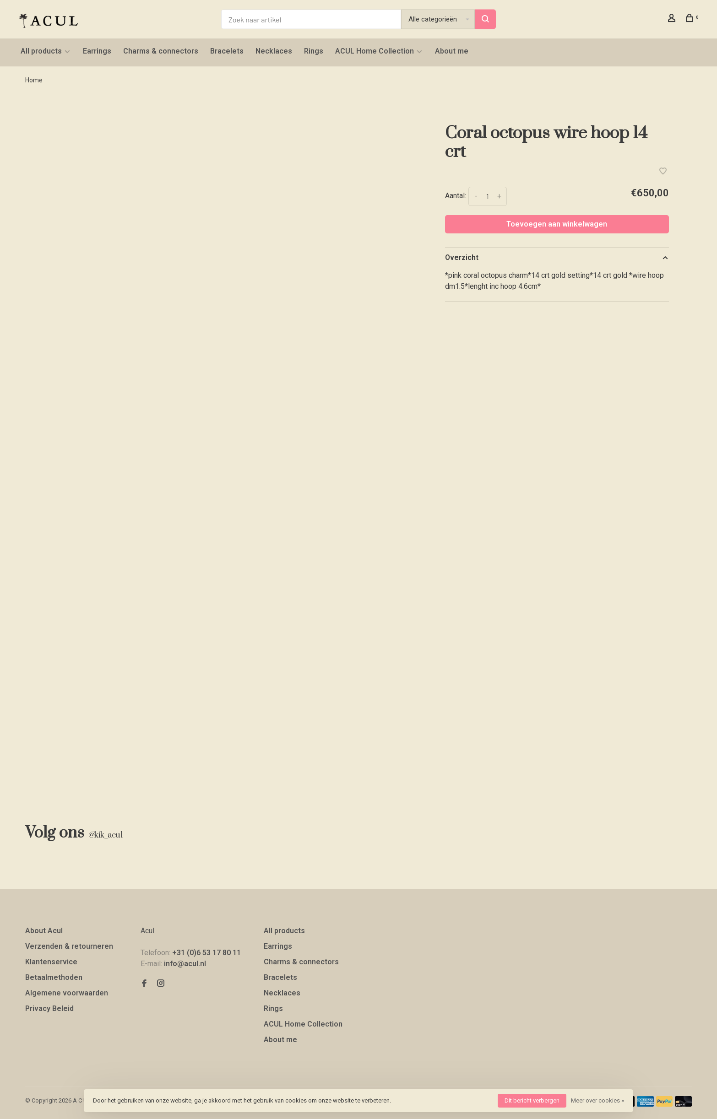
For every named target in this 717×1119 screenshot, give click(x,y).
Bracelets (227, 51)
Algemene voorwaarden (66, 993)
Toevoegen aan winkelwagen (556, 224)
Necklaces (273, 51)
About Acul (44, 930)
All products (41, 51)
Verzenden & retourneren (69, 946)
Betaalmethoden (53, 977)
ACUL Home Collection (374, 51)
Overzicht (461, 257)
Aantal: (455, 195)
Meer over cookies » (597, 1100)
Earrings (97, 51)
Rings (313, 51)
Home (34, 80)
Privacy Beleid (49, 1008)
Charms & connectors (160, 51)
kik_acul (105, 835)
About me (451, 51)
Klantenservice (51, 961)
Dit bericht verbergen (532, 1100)
